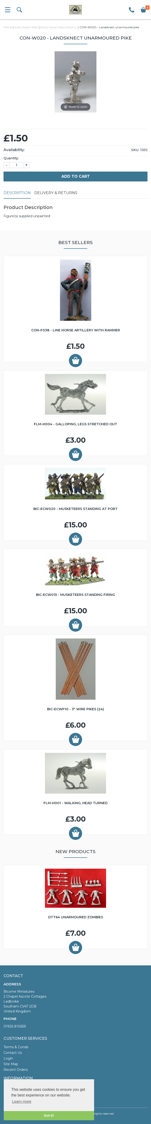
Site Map (11, 1064)
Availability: (14, 150)
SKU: (135, 150)
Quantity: (11, 158)
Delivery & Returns (55, 193)
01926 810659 (15, 1026)
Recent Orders (16, 1070)
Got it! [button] (49, 1115)
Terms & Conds (16, 1047)
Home (8, 27)
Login (8, 1058)
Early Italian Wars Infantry (59, 27)
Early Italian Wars (26, 27)
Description (17, 193)
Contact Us (13, 1053)
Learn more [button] (21, 1102)
